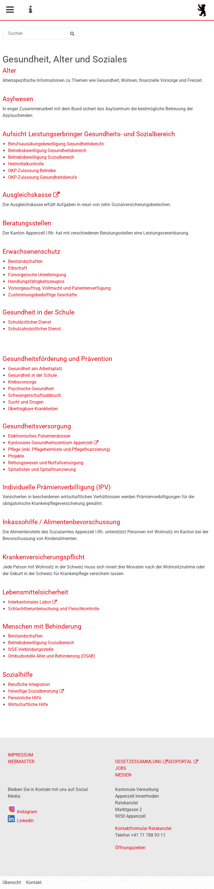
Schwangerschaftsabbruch (34, 395)
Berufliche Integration (29, 684)
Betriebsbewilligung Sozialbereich (41, 157)
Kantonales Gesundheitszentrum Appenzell (50, 442)
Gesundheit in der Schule (38, 312)
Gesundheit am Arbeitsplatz (35, 368)
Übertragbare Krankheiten (33, 408)
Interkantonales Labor (29, 602)
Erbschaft (17, 268)
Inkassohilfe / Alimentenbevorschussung (61, 522)
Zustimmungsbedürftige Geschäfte (42, 294)
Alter (9, 70)
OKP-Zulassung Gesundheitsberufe (42, 177)
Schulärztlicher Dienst (29, 322)
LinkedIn (21, 820)
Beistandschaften (25, 261)
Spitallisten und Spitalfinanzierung (42, 469)
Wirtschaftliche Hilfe (28, 704)
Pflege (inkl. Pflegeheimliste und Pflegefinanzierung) (59, 449)
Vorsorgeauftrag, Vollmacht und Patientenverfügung (59, 288)
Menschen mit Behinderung (42, 626)
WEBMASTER (21, 761)
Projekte (16, 456)
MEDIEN (123, 775)
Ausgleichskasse (27, 195)
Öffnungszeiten (130, 847)
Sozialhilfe (18, 674)
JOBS (120, 768)
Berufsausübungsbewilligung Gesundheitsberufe (56, 143)
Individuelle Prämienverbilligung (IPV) (57, 487)
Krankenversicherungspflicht (44, 557)
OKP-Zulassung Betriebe (32, 170)
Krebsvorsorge (22, 382)
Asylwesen (18, 99)
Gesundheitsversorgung (37, 426)
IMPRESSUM (20, 755)
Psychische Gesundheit (31, 388)
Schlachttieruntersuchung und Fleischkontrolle (53, 608)
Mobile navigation (10, 9)
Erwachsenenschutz (31, 251)
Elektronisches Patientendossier (39, 436)
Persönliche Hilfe (24, 697)
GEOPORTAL (179, 761)
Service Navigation (30, 9)
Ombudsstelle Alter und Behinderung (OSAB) (51, 656)
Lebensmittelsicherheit (35, 592)
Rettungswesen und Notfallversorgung (45, 462)
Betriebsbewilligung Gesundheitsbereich (47, 150)
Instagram (22, 811)
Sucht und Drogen (25, 402)
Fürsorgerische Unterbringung (37, 274)
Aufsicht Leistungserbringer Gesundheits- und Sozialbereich (89, 134)
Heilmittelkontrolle (26, 164)
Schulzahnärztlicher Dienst (34, 328)
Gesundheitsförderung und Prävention (57, 359)
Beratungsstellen (27, 223)
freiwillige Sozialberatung (33, 691)
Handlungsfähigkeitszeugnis (36, 281)
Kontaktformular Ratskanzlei (143, 828)
